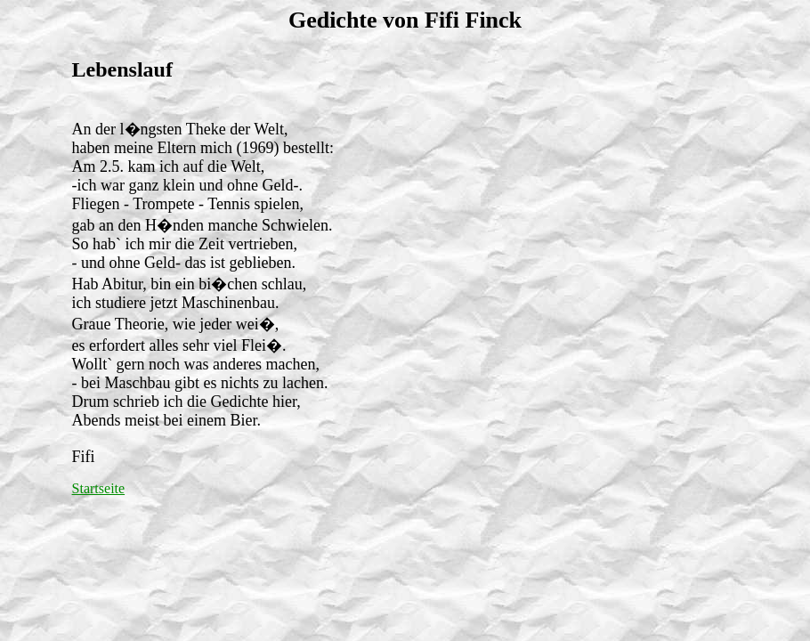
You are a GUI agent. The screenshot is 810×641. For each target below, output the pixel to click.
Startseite (99, 488)
